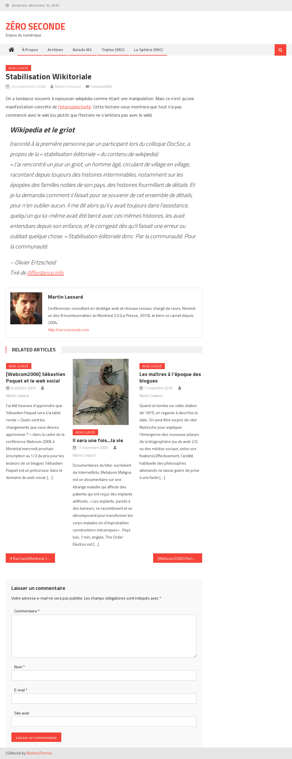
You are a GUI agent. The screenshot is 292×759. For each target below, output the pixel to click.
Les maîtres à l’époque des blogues (170, 377)
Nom (19, 667)
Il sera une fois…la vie (98, 440)
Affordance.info (45, 272)
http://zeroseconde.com (68, 330)
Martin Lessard (68, 86)
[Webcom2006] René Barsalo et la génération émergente (180, 558)
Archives (55, 49)
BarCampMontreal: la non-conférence (34, 558)
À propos (30, 49)
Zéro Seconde (35, 26)
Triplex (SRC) (113, 49)
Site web (21, 713)
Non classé (18, 68)
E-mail (20, 690)
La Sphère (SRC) (148, 49)
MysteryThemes (39, 753)
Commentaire (27, 611)
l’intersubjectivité (74, 106)
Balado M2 (82, 49)
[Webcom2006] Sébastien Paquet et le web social (35, 377)
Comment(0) (101, 86)
